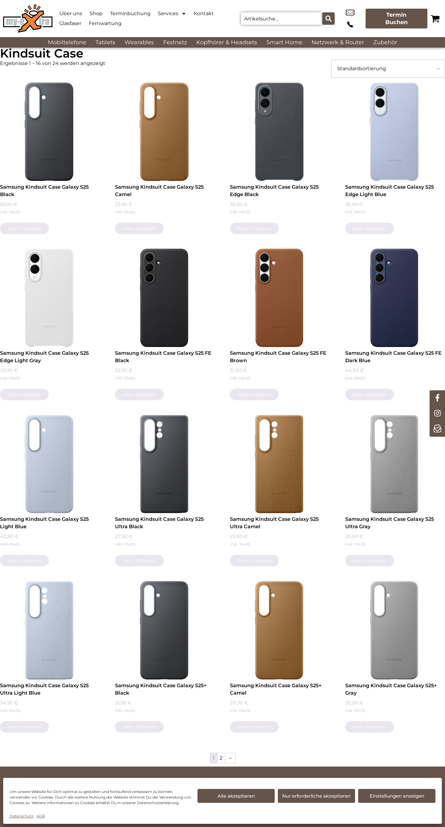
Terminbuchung (130, 13)
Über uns (70, 13)
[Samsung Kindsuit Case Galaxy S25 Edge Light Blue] (394, 132)
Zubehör (385, 42)
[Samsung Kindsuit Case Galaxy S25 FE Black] (164, 298)
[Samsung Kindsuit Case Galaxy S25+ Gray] (394, 630)
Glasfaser (70, 23)
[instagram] (437, 413)
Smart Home (284, 42)
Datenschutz (21, 816)
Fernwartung (105, 23)
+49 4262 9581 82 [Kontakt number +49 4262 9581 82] (356, 18)
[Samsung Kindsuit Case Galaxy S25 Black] (49, 132)
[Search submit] (328, 18)
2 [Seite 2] (221, 758)
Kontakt (204, 13)
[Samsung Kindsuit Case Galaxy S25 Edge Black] (279, 132)
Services (172, 14)
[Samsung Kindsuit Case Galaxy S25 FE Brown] (279, 298)
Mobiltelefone (67, 42)
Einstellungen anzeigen (397, 796)
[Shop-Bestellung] (388, 69)
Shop (96, 13)
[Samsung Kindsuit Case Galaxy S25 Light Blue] (49, 464)
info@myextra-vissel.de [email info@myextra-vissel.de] (342, 18)
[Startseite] (28, 18)
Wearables (139, 42)
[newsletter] (437, 429)
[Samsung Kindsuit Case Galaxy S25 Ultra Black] (164, 464)
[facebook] (437, 398)
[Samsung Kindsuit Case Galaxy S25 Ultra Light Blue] (49, 630)
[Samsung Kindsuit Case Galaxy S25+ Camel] (279, 630)
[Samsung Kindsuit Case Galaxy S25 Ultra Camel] (279, 464)
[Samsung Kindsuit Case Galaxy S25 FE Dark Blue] (394, 298)
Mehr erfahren (24, 228)
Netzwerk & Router (338, 42)
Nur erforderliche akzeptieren (316, 796)
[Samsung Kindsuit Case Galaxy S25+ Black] (164, 630)
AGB (40, 816)
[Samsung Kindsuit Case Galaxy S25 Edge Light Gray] (49, 298)
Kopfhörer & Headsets (226, 42)
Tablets (105, 42)
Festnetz (175, 42)
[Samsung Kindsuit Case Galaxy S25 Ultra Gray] (394, 464)
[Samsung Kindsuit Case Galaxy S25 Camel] (164, 132)
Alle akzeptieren (236, 796)
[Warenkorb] (435, 18)
